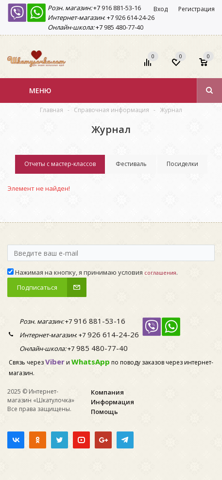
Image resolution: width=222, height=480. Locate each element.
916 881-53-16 (120, 7)
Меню (40, 90)
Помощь (104, 411)
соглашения (160, 272)
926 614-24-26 (134, 17)
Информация (112, 401)
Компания (107, 392)
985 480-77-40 (122, 27)
